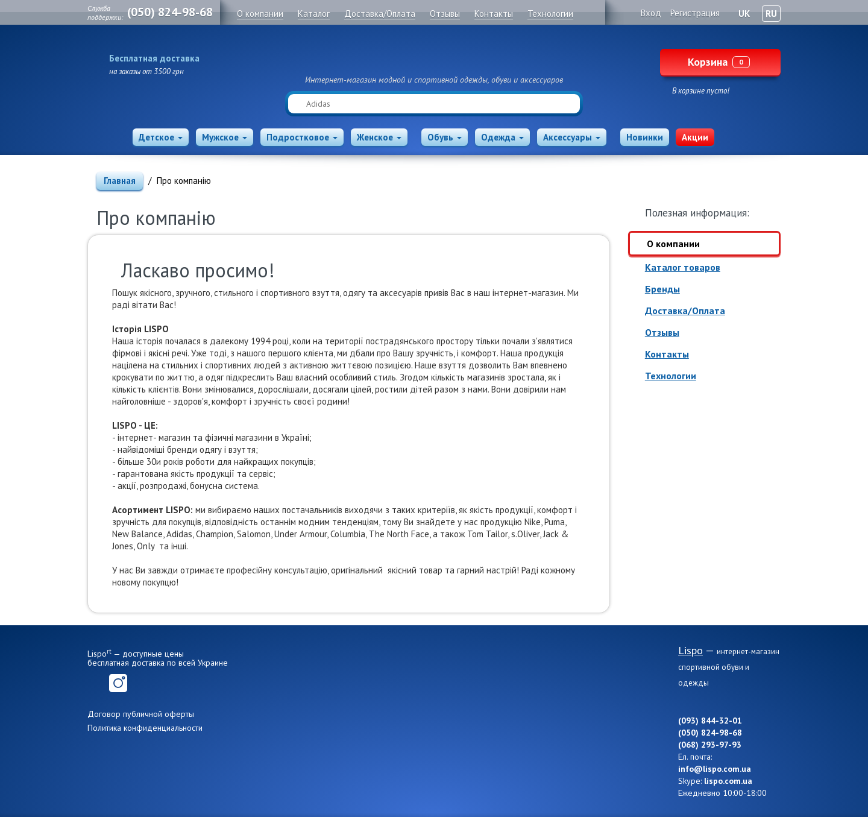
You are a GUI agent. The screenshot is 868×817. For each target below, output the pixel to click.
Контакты (667, 354)
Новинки (644, 137)
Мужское (224, 137)
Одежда (502, 137)
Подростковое (302, 137)
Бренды (662, 289)
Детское (161, 137)
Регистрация (695, 13)
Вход (651, 13)
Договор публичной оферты (140, 713)
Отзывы (662, 332)
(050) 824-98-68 (170, 12)
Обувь (444, 137)
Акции (695, 137)
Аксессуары (571, 137)
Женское (379, 137)
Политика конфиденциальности (145, 727)
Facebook (96, 683)
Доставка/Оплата (685, 310)
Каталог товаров (682, 267)
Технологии (670, 376)
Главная (120, 180)
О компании (673, 244)
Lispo (434, 55)
